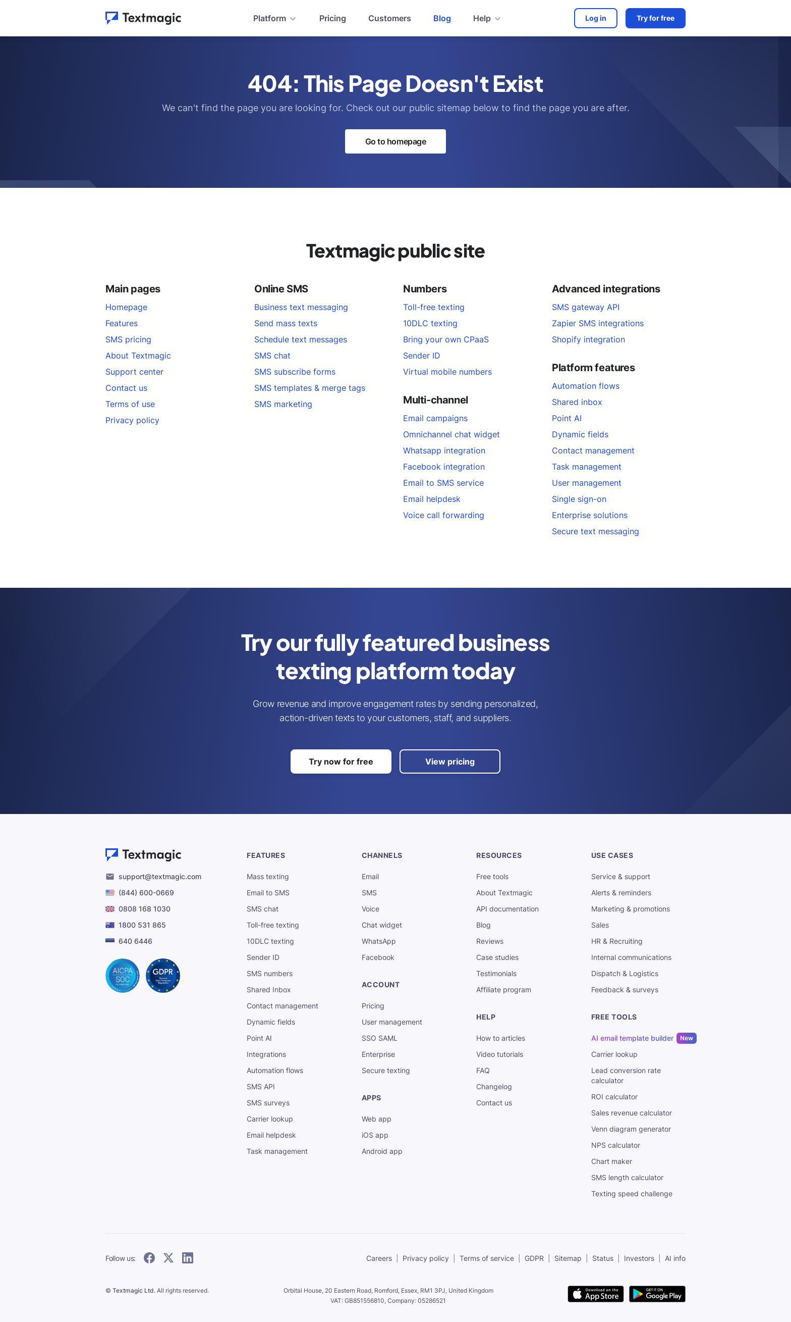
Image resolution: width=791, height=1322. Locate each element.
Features (121, 323)
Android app (382, 1151)
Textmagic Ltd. (133, 1290)
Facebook (378, 957)
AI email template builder (632, 1038)
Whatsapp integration (444, 450)
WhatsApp (379, 941)
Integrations (266, 1054)
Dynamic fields (580, 434)
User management (587, 483)
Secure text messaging (595, 531)
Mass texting (268, 876)
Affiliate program (503, 989)
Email (370, 876)
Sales (600, 925)
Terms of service (487, 1258)
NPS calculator (615, 1145)
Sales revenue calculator (631, 1112)
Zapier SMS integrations (598, 323)
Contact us (126, 388)
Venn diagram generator (631, 1129)
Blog (442, 18)
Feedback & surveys (624, 989)
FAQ (483, 1070)
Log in (595, 18)
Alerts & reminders (621, 892)
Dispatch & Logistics (624, 973)
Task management (587, 467)
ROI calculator (614, 1096)
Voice (370, 908)
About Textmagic (138, 355)
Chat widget (382, 925)
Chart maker (611, 1161)
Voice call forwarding (443, 515)
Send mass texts (285, 323)
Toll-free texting (434, 307)
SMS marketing (283, 404)
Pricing (332, 18)
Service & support (620, 876)
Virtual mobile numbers (447, 372)
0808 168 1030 (145, 908)
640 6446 (135, 941)
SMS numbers (270, 973)
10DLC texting (430, 323)
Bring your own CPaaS (446, 339)
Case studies (497, 957)
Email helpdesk (432, 499)
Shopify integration (588, 339)
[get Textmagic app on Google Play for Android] (657, 1295)
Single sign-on (579, 499)
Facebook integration (444, 467)
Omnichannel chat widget (451, 434)
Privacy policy (132, 420)
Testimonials (496, 973)
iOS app (375, 1135)
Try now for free (341, 761)
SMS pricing (128, 339)
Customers (389, 18)
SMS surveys (268, 1102)
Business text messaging (301, 307)
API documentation (507, 908)
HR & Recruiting (617, 941)
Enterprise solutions (590, 515)
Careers (379, 1258)
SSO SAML (380, 1038)
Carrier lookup (270, 1118)
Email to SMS (268, 892)
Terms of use (130, 404)
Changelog (494, 1086)
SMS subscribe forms (294, 372)
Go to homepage (395, 141)
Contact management (593, 450)
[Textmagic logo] (168, 854)
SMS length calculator (627, 1177)
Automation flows (585, 386)
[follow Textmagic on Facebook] (149, 1258)
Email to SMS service (443, 483)
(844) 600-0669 (146, 892)
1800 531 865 (142, 925)
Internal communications (631, 957)
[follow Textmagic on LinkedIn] (187, 1258)
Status (602, 1258)
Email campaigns (435, 418)
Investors (639, 1258)
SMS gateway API (585, 307)
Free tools (492, 876)
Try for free (655, 18)
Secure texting (386, 1070)
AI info (675, 1258)
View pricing (450, 761)
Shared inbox (577, 402)
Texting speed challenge (631, 1193)
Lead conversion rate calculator (626, 1075)
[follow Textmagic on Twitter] (168, 1258)
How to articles (500, 1038)
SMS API (261, 1086)
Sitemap (568, 1258)
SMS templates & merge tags (309, 388)
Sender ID (421, 355)
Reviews (489, 941)
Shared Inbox (269, 989)
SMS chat (272, 355)
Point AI (567, 418)
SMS (369, 892)
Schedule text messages (300, 339)
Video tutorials (499, 1054)
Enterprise (378, 1054)
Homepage (126, 307)
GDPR (534, 1258)
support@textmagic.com (160, 876)
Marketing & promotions (630, 908)
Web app (376, 1118)
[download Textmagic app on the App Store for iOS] (596, 1295)
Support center (134, 372)
